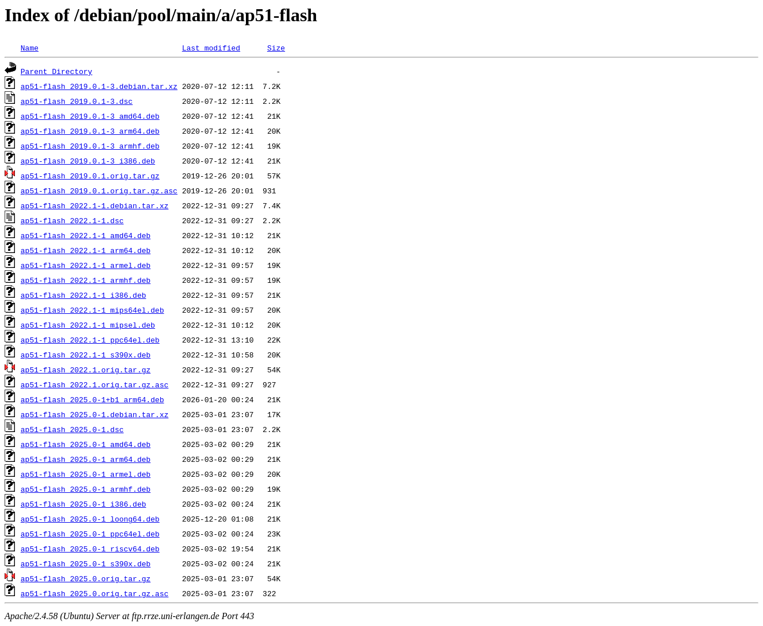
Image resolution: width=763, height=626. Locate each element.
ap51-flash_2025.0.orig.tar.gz (86, 578)
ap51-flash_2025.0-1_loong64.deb (90, 519)
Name (29, 47)
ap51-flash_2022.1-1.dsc (72, 220)
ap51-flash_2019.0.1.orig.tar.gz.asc (99, 190)
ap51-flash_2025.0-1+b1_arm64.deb (92, 399)
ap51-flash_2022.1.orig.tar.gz (86, 369)
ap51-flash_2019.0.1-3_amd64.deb (90, 116)
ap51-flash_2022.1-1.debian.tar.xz (94, 205)
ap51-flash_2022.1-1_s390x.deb (86, 354)
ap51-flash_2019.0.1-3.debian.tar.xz (99, 86)
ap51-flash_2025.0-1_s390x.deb (86, 563)
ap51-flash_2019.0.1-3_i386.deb (88, 160)
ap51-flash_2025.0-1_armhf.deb (86, 489)
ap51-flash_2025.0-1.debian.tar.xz (94, 414)
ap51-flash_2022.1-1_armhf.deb (86, 280)
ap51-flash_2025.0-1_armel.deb (86, 474)
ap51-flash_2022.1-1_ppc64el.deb (90, 340)
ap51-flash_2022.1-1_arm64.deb (86, 250)
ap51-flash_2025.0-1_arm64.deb (86, 459)
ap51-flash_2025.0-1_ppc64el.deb (90, 533)
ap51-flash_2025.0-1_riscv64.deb (90, 548)
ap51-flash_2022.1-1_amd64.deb (86, 235)
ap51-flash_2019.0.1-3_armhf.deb (90, 146)
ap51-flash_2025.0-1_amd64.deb (86, 444)
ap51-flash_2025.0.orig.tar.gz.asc (94, 593)
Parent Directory (57, 71)
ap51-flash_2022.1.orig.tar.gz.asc (94, 384)
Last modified (211, 47)
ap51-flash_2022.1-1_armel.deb (86, 265)
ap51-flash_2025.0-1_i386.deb (83, 504)
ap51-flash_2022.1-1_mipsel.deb (88, 325)
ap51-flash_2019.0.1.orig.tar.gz (90, 175)
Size (276, 47)
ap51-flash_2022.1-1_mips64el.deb (92, 310)
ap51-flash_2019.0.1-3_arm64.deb (90, 131)
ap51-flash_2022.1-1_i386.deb (83, 295)
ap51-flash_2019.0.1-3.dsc (77, 101)
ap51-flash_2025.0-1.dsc (72, 429)
